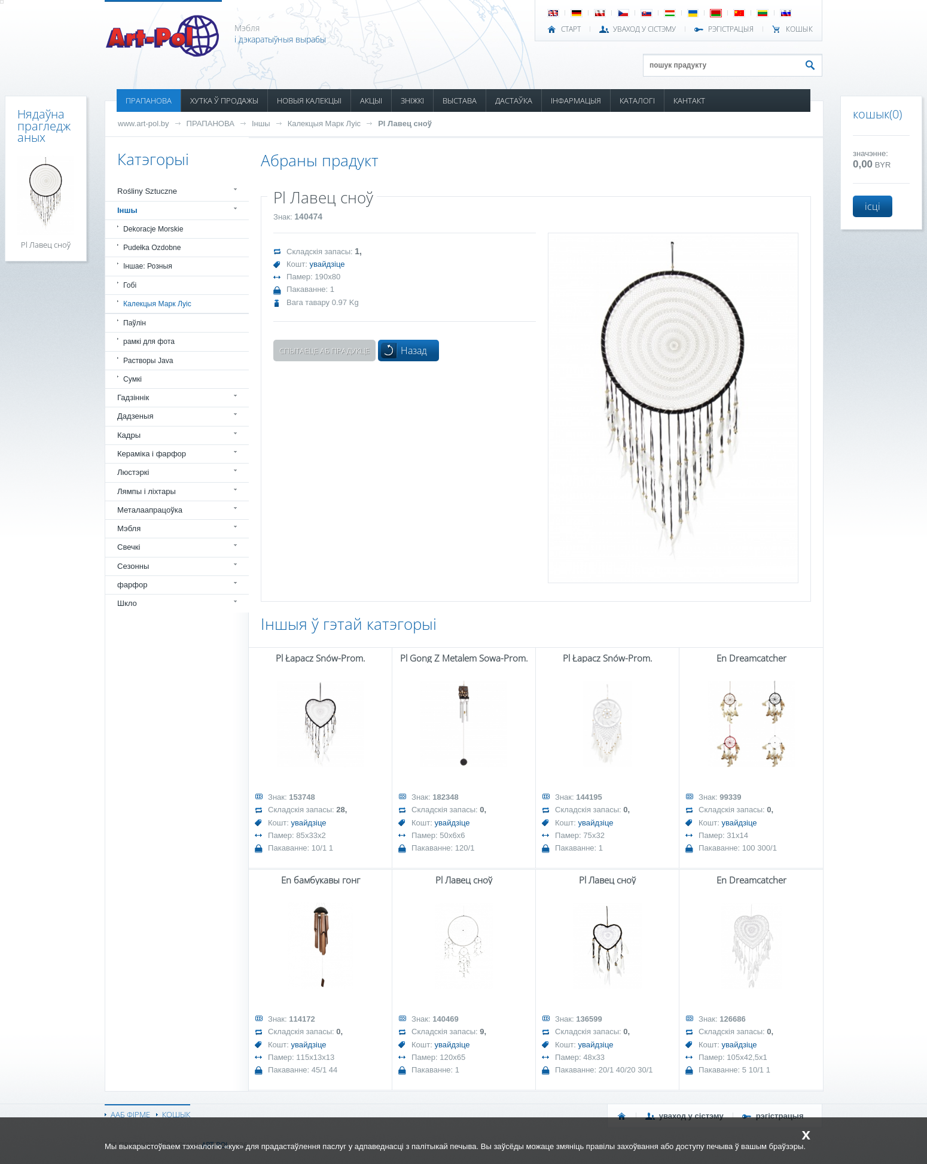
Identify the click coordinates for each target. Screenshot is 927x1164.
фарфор (132, 584)
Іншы (261, 123)
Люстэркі (133, 472)
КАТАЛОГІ (637, 100)
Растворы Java (148, 360)
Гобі (129, 285)
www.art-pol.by (143, 123)
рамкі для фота (149, 341)
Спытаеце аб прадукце (324, 350)
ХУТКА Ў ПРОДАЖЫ (224, 100)
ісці (872, 206)
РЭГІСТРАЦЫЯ (731, 29)
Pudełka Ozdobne (152, 247)
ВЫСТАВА (460, 100)
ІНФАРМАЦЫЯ (576, 100)
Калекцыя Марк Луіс (324, 123)
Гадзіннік (133, 397)
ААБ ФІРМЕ (130, 1114)
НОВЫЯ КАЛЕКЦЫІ (309, 100)
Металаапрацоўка (149, 509)
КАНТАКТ (689, 100)
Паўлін (134, 323)
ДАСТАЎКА (513, 100)
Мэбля (129, 528)
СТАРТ (571, 29)
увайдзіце (327, 264)
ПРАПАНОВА (149, 100)
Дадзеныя (135, 416)
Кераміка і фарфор (151, 453)
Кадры (129, 435)
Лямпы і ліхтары (146, 491)
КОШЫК (799, 29)
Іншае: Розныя (147, 266)
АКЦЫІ (371, 100)
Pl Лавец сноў (405, 123)
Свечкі (128, 547)
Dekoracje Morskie (153, 229)
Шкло (127, 603)
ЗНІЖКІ (412, 100)
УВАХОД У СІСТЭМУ (644, 29)
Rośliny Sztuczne (147, 191)
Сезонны (133, 566)
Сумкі (132, 379)
